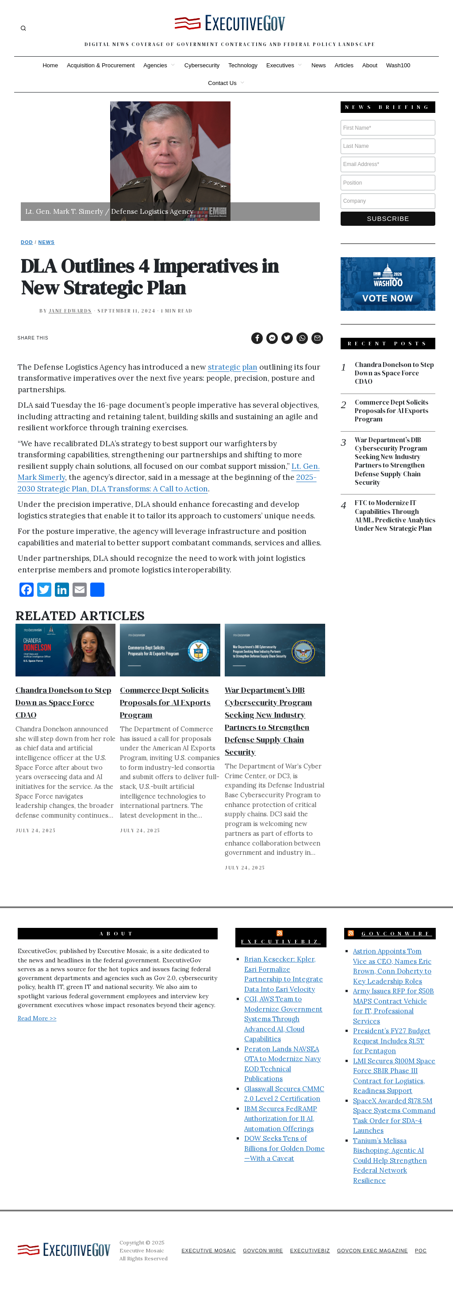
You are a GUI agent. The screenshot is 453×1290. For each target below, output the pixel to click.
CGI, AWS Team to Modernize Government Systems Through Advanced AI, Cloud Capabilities (283, 1019)
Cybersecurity (201, 65)
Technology (242, 65)
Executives (280, 65)
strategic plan (232, 367)
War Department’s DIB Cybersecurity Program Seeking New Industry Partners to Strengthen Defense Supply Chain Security (392, 462)
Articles (343, 65)
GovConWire (396, 933)
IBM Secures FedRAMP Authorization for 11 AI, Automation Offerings (280, 1119)
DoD (27, 242)
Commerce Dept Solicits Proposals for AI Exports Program (165, 702)
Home (50, 65)
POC (421, 1250)
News (318, 65)
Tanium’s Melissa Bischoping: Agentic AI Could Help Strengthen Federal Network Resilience (390, 1160)
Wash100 (398, 65)
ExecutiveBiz (281, 941)
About (369, 65)
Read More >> (37, 1018)
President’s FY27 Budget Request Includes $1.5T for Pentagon (391, 1041)
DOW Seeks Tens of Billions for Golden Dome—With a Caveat (284, 1148)
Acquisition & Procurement (100, 65)
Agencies (155, 65)
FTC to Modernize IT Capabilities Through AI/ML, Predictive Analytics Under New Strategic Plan (387, 522)
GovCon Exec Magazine (371, 1250)
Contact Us (222, 83)
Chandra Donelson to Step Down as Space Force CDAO (63, 702)
